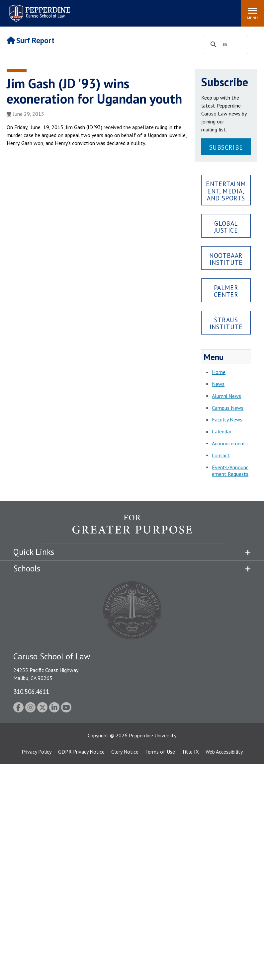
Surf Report (30, 40)
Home (218, 372)
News (218, 384)
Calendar (221, 431)
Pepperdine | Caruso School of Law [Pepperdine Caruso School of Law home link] (38, 9)
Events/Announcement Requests (230, 471)
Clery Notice (124, 751)
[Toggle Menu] (252, 13)
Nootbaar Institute (226, 258)
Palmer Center (226, 291)
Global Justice (226, 226)
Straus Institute (226, 323)
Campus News (227, 408)
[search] (225, 45)
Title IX (190, 751)
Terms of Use (160, 751)
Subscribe (226, 147)
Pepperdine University (152, 735)
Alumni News (226, 396)
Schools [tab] (26, 568)
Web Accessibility (224, 751)
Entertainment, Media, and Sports (226, 191)
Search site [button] (145, 10)
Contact (221, 455)
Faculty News (227, 419)
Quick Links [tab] (33, 552)
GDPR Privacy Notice (81, 751)
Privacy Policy (36, 751)
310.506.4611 (31, 691)
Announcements (230, 443)
